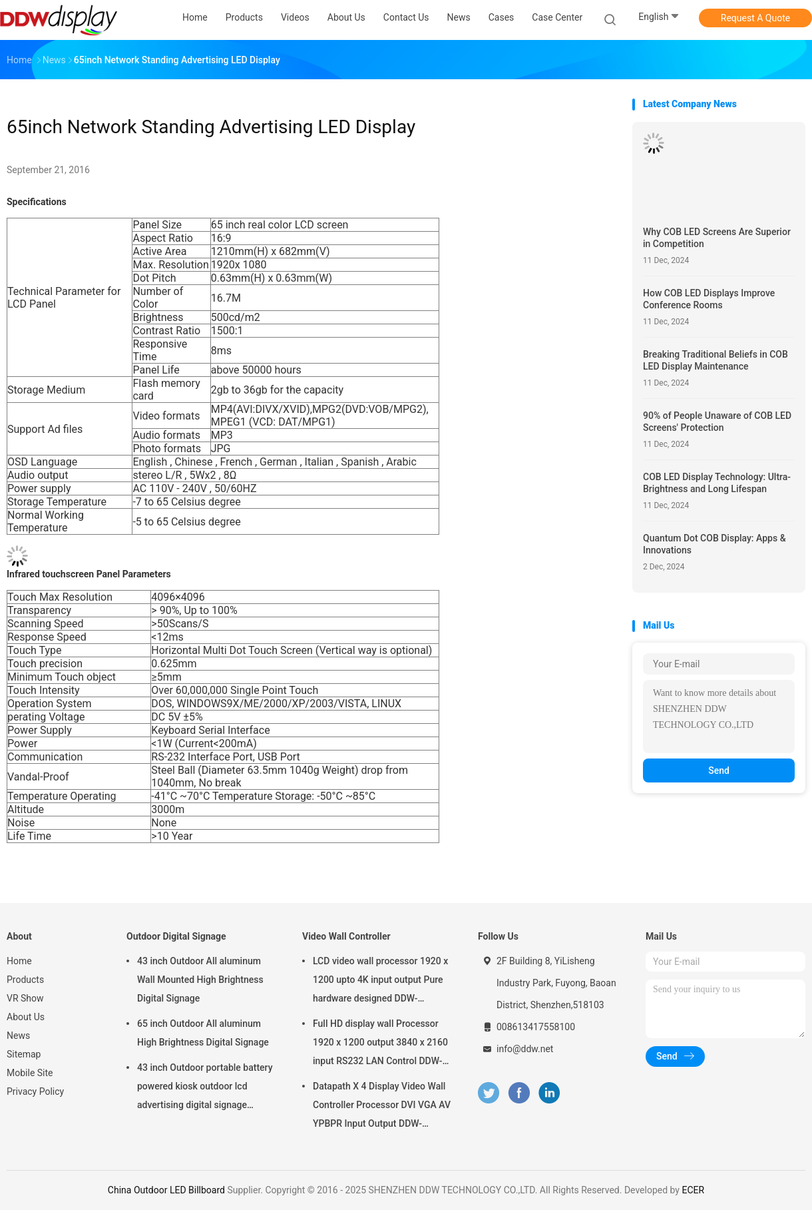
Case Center (557, 17)
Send (718, 770)
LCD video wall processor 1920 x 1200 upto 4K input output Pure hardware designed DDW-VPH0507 (380, 982)
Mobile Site (30, 1072)
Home (19, 961)
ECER (693, 1190)
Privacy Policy (35, 1091)
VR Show (25, 998)
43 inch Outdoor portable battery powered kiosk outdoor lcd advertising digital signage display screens (205, 1088)
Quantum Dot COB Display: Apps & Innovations (714, 544)
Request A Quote (755, 18)
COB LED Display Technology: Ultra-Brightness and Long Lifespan (717, 482)
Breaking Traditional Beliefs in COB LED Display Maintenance (715, 360)
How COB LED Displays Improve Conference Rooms (709, 299)
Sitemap (24, 1054)
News (18, 1035)
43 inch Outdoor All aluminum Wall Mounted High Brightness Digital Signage (200, 980)
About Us (26, 1017)
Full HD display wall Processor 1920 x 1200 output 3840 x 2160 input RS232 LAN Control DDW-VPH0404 (380, 1044)
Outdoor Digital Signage (176, 936)
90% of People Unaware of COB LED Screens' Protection (717, 421)
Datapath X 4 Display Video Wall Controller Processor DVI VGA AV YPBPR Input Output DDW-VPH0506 (382, 1107)
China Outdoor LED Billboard (166, 1190)
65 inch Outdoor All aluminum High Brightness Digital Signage (203, 1033)
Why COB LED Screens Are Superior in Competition (717, 237)
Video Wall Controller (346, 936)
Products (25, 979)
